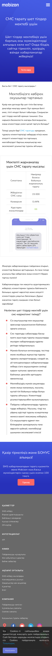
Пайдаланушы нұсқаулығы (14, 554)
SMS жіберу (7, 511)
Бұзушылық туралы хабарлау (15, 618)
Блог (4, 590)
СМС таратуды (27, 130)
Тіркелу (26, 482)
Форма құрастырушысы (12, 515)
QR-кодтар (6, 525)
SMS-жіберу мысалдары (13, 576)
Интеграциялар (11, 534)
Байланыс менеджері (11, 518)
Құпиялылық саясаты (11, 608)
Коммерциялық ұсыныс (12, 580)
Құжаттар (6, 586)
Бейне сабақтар (9, 561)
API (3, 540)
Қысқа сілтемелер (10, 522)
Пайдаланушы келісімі (12, 605)
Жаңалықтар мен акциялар (14, 583)
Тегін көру (26, 70)
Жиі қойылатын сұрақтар (13, 558)
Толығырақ (9, 643)
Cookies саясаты (9, 612)
